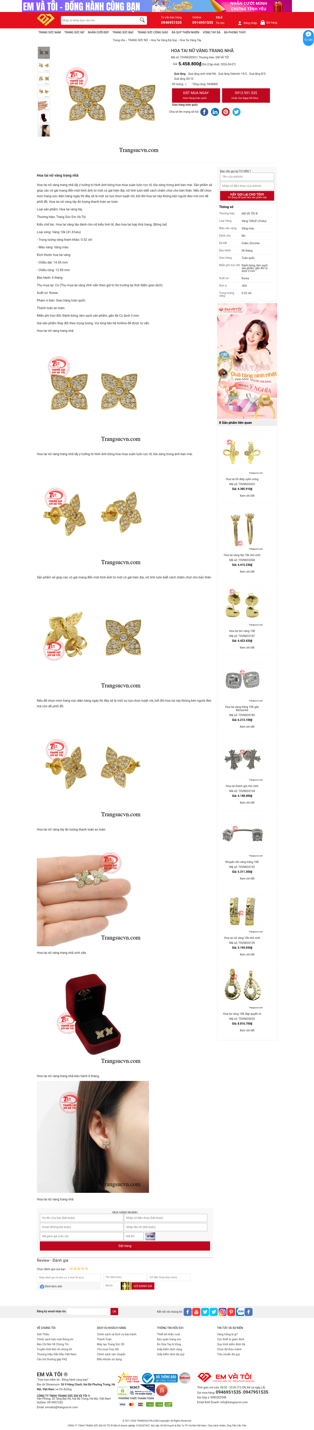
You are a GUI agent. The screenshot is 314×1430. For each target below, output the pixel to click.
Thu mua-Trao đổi (108, 1349)
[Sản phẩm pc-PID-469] (247, 361)
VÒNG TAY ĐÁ (211, 32)
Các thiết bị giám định (230, 1339)
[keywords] (97, 20)
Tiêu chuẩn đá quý (228, 1354)
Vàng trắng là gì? (227, 1334)
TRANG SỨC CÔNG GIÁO (152, 32)
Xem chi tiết (247, 495)
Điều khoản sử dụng (109, 1359)
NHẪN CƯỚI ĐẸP (98, 32)
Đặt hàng (125, 1246)
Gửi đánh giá (143, 1286)
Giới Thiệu (43, 1334)
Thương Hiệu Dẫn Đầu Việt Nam (56, 1354)
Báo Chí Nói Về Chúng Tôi (52, 1344)
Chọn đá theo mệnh (229, 1349)
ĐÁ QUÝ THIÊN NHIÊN (185, 32)
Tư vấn (308, 39)
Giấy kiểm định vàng (169, 1349)
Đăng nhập (247, 23)
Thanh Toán (104, 1339)
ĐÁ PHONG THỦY (235, 32)
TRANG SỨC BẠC (123, 32)
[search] (143, 21)
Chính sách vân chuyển (111, 1354)
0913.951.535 (246, 96)
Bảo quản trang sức (169, 1339)
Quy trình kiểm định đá (231, 1344)
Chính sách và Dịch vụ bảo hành (116, 1334)
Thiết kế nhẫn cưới (168, 1334)
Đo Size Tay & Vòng (169, 1344)
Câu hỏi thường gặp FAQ (52, 1359)
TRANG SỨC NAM (49, 32)
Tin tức (220, 23)
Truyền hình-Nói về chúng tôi (54, 1349)
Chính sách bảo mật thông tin (55, 1339)
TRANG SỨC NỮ (74, 32)
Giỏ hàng (268, 22)
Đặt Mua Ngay (196, 96)
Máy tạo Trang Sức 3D (110, 1344)
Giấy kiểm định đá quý (170, 1354)
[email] (88, 1311)
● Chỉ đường (63, 1389)
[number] (188, 84)
